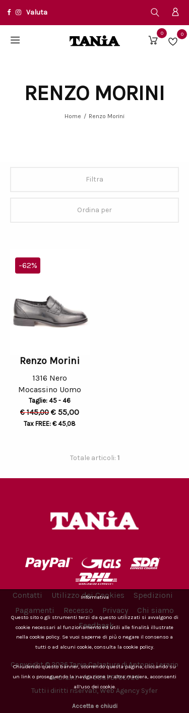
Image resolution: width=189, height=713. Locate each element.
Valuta (36, 12)
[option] (50, 302)
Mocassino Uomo (49, 391)
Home (73, 116)
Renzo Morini (106, 116)
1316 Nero (49, 378)
